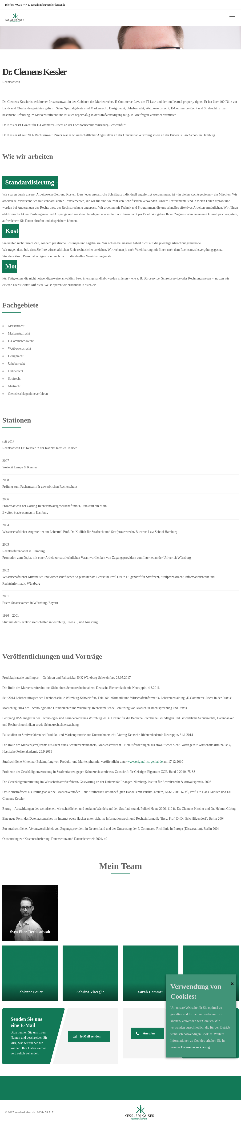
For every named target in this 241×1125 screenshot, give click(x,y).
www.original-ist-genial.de (145, 761)
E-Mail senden (86, 1036)
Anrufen (145, 1033)
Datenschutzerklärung (195, 1047)
